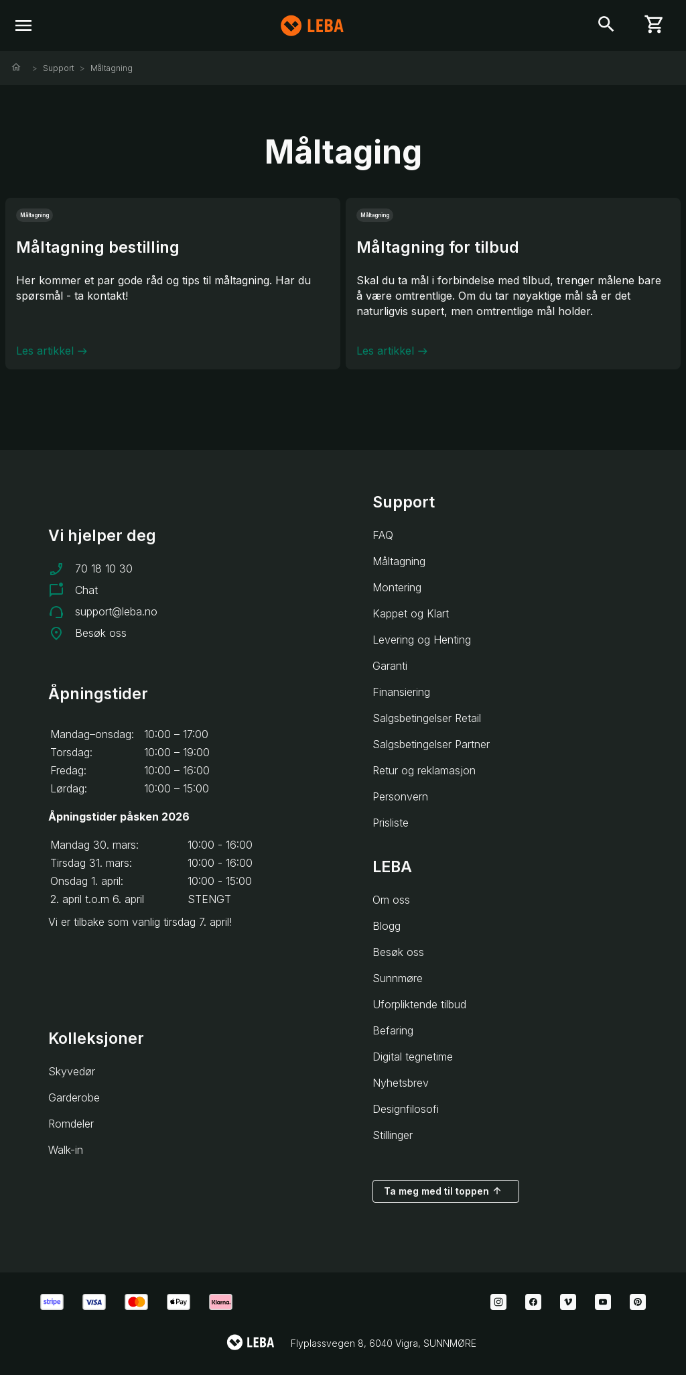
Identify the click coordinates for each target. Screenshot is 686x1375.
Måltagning (111, 68)
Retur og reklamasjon (424, 770)
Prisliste (390, 822)
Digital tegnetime (412, 1056)
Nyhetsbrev (400, 1082)
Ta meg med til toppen (443, 1190)
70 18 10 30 (104, 568)
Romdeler (71, 1123)
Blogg (386, 926)
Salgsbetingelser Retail (426, 718)
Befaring (392, 1030)
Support (58, 68)
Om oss (391, 899)
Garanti (389, 665)
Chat (86, 590)
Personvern (400, 796)
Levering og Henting (421, 639)
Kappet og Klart (410, 613)
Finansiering (401, 692)
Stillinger (392, 1135)
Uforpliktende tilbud (419, 1004)
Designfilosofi (405, 1109)
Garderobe (74, 1097)
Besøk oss (101, 633)
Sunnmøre (397, 978)
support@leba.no (116, 611)
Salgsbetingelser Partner (431, 744)
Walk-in (65, 1149)
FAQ (382, 535)
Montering (396, 587)
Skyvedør (71, 1071)
